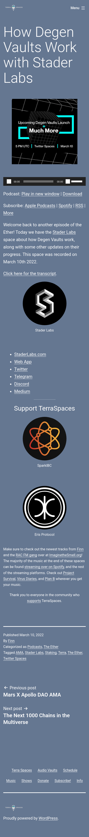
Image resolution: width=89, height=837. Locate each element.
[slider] (38, 181)
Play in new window (40, 193)
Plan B (50, 579)
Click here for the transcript (29, 273)
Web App (23, 361)
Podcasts (34, 647)
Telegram (23, 376)
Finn (80, 549)
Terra (62, 653)
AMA (19, 653)
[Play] (9, 181)
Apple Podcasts (40, 205)
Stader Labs (64, 232)
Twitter (21, 369)
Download (72, 193)
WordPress (48, 818)
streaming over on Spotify (44, 567)
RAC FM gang (26, 555)
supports (34, 601)
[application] (44, 181)
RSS (79, 205)
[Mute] (68, 181)
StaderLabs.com (30, 354)
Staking (51, 653)
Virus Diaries (27, 579)
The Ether (51, 647)
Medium (22, 391)
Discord (21, 384)
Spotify (65, 205)
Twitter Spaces (14, 658)
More (8, 213)
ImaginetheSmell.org (65, 555)
